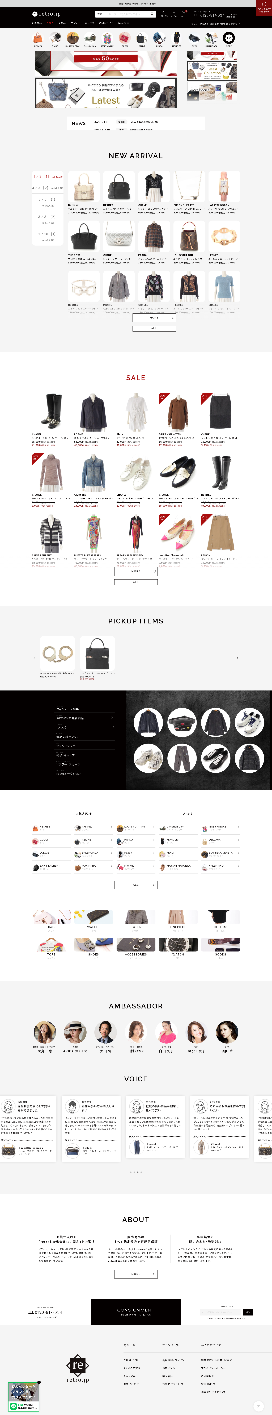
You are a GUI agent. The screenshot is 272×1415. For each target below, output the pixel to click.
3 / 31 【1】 (48, 203)
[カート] (183, 14)
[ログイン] (174, 14)
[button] (34, 658)
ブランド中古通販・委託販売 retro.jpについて (214, 23)
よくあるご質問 (132, 1368)
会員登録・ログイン (173, 1360)
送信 (248, 1312)
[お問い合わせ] (264, 8)
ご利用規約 (207, 1376)
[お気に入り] (163, 14)
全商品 (62, 23)
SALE (50, 23)
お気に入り (168, 1368)
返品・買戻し (124, 23)
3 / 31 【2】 (47, 221)
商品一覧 (130, 1345)
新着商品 (37, 23)
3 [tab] (137, 1172)
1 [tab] (130, 1172)
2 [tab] (134, 1172)
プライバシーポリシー (213, 1368)
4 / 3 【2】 (47, 189)
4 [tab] (141, 1172)
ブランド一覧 (170, 1345)
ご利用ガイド (106, 23)
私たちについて (211, 1345)
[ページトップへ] (258, 1406)
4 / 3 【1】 (48, 177)
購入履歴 (167, 1376)
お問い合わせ (131, 1384)
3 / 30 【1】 (47, 239)
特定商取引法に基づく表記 (216, 1360)
